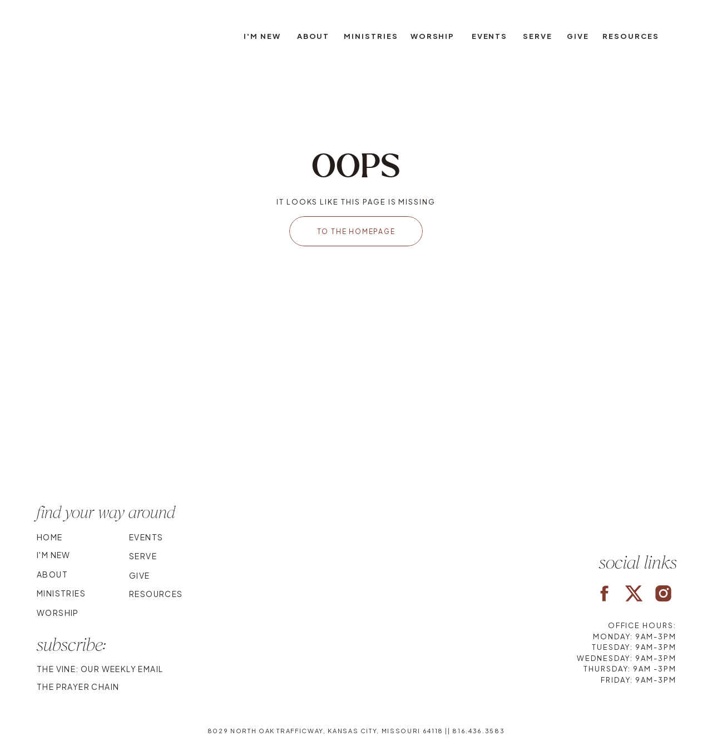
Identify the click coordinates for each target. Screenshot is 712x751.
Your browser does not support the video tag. (356, 418)
